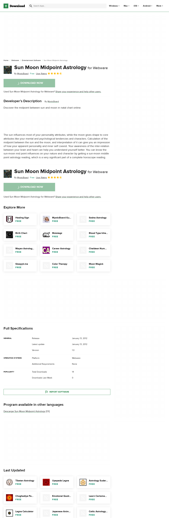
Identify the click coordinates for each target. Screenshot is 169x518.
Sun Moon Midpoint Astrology (61, 67)
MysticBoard (53, 101)
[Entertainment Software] (31, 60)
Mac (126, 6)
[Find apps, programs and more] (67, 6)
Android (146, 6)
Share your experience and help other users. (78, 91)
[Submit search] (30, 6)
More (160, 6)
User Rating (49, 73)
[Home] (6, 60)
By (21, 73)
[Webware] (15, 60)
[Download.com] (14, 6)
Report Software (57, 392)
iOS (135, 6)
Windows (113, 6)
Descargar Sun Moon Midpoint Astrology (24, 411)
